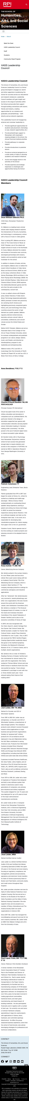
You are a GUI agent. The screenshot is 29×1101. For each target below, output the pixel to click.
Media (9, 1079)
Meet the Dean (8, 43)
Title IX (24, 1079)
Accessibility (14, 1082)
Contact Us (14, 1076)
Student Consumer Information (14, 1080)
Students (7, 55)
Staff (5, 51)
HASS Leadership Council (12, 47)
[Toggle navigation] (3, 31)
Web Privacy (16, 1079)
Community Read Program (12, 59)
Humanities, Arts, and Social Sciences (14, 20)
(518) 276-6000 (14, 1074)
